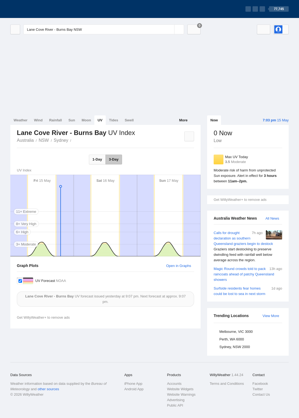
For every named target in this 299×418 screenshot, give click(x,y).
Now (214, 120)
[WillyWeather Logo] (35, 9)
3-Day (114, 159)
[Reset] (169, 29)
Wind (38, 120)
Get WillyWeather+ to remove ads (240, 200)
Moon (86, 120)
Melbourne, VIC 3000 (236, 332)
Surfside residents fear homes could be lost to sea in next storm (248, 291)
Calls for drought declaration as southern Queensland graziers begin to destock (248, 246)
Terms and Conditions (227, 384)
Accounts (174, 384)
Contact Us (261, 394)
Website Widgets (180, 389)
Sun (71, 120)
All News (272, 218)
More (183, 120)
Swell (129, 120)
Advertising (175, 400)
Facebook (260, 384)
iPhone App (133, 384)
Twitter (258, 389)
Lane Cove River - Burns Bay (74, 140)
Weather (20, 120)
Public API (175, 405)
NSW (44, 140)
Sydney (61, 140)
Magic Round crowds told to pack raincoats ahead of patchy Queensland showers (248, 274)
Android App (134, 389)
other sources (48, 389)
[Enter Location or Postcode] (103, 29)
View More (271, 316)
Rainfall (55, 120)
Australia (25, 140)
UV (100, 120)
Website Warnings (181, 394)
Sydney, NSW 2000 (234, 347)
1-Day (97, 159)
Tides (113, 120)
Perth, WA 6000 (231, 339)
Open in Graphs (178, 266)
